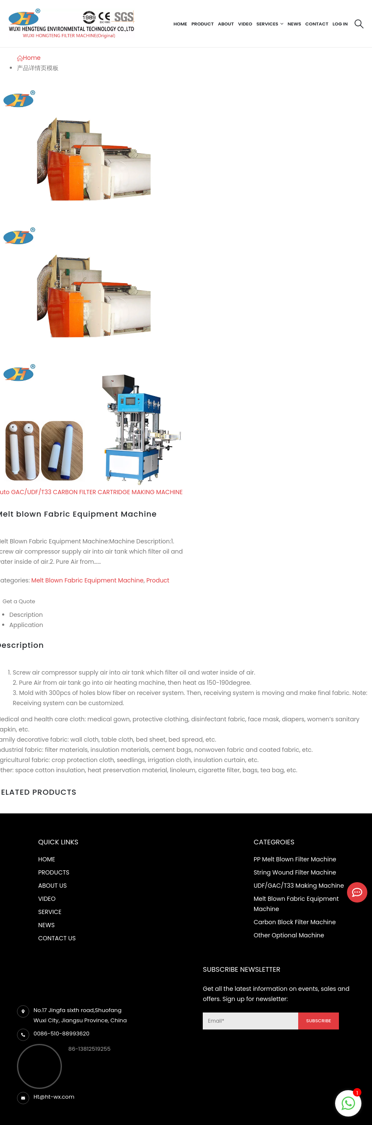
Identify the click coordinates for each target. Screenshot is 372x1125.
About (226, 23)
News (294, 23)
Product (202, 23)
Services (267, 23)
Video (245, 23)
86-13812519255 (89, 1049)
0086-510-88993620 (62, 1033)
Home (180, 23)
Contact (316, 23)
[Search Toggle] (359, 24)
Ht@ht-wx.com (54, 1097)
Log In (340, 23)
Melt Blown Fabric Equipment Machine (87, 580)
